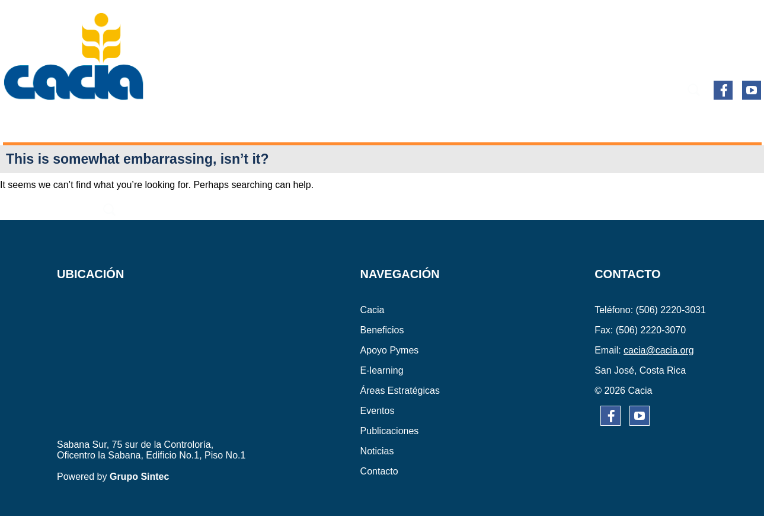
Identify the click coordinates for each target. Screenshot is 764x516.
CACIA (41, 123)
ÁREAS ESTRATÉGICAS (379, 123)
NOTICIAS (641, 123)
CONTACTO (711, 123)
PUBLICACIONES (559, 123)
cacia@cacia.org (659, 350)
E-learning (276, 123)
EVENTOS (477, 123)
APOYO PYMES (190, 123)
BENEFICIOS (105, 123)
